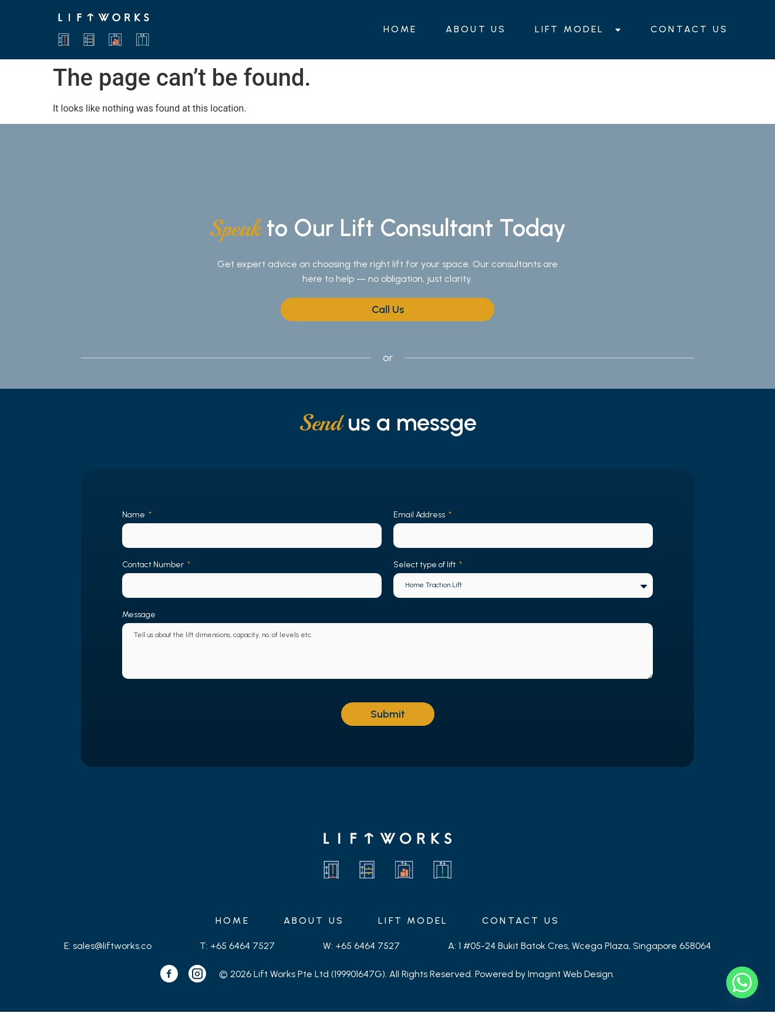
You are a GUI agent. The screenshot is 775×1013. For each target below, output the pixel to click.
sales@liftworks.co (112, 947)
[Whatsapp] (742, 982)
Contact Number (154, 565)
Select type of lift (425, 565)
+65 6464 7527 (242, 947)
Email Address (420, 515)
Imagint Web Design (570, 974)
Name (134, 515)
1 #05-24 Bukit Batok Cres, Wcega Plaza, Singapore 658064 (585, 947)
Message (139, 615)
